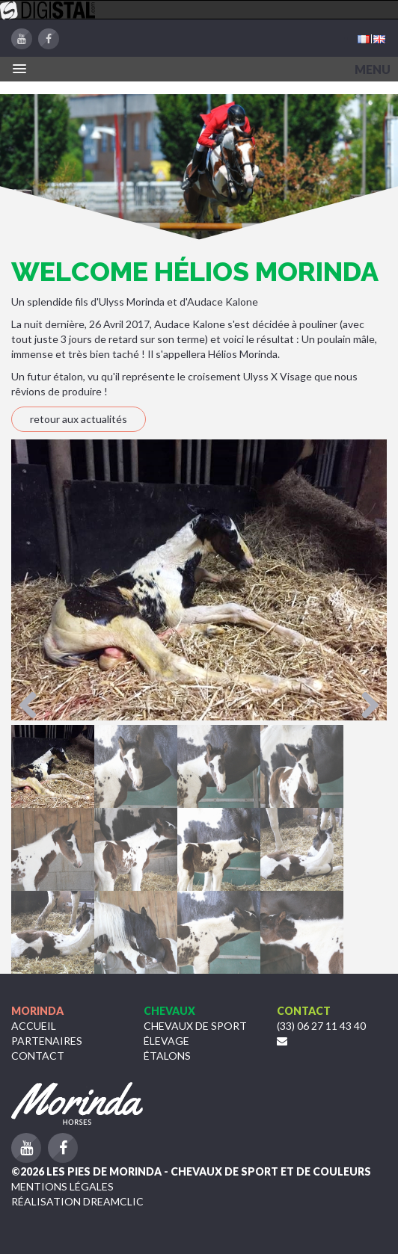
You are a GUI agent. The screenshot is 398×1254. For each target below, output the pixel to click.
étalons (167, 1055)
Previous (34, 706)
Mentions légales (62, 1186)
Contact (37, 1055)
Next (364, 706)
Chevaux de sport (195, 1025)
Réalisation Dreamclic (77, 1201)
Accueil (33, 1025)
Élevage (166, 1040)
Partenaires (46, 1040)
